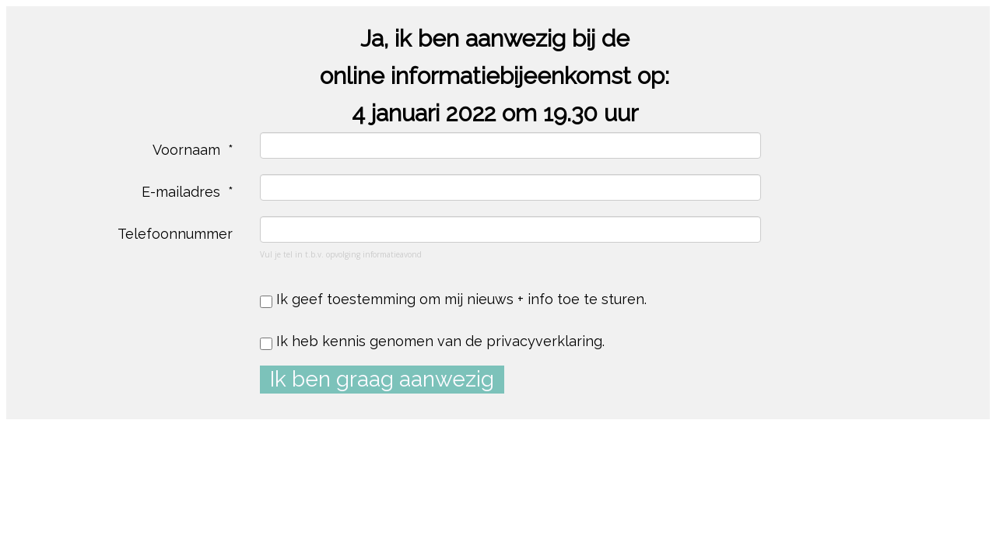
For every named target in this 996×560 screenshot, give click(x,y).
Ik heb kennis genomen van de (432, 341)
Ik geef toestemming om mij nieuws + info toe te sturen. (453, 299)
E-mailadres (183, 192)
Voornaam (188, 150)
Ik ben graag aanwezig (382, 379)
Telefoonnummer (177, 234)
